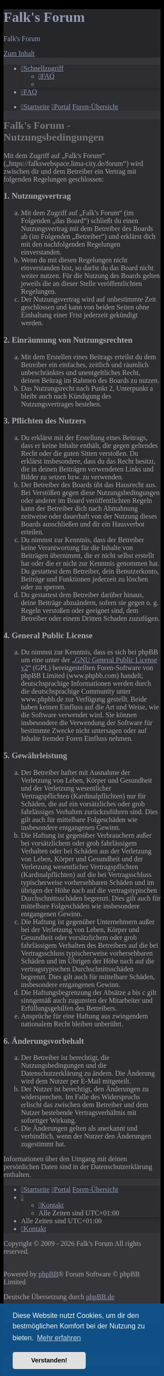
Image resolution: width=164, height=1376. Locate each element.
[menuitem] (46, 76)
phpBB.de (100, 1296)
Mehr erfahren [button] (59, 1338)
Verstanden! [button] (49, 1360)
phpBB (48, 1274)
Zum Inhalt (19, 53)
